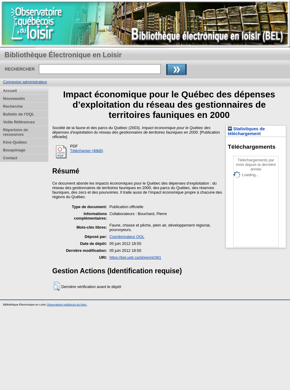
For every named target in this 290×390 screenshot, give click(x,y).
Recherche (13, 106)
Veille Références (19, 122)
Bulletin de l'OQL (18, 114)
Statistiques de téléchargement (246, 131)
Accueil (10, 90)
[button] (56, 286)
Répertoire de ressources (15, 132)
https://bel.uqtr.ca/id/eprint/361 (135, 257)
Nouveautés (14, 98)
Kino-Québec (15, 142)
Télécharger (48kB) (86, 150)
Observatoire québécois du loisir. (67, 304)
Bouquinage (14, 150)
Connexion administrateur (25, 82)
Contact (10, 158)
